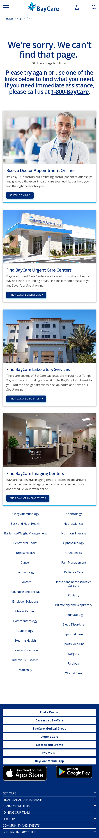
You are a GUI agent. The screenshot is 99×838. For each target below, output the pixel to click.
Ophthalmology (73, 543)
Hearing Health (25, 641)
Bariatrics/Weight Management (25, 533)
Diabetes (25, 582)
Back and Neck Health (25, 524)
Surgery (73, 654)
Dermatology (25, 572)
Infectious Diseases (25, 660)
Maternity (25, 670)
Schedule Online (19, 195)
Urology (73, 663)
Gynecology (25, 631)
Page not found (25, 18)
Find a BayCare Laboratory (25, 398)
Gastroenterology (25, 621)
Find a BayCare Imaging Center (27, 498)
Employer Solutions (25, 601)
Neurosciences (74, 524)
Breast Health (25, 553)
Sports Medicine (73, 644)
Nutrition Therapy (73, 533)
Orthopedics (73, 553)
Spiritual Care (74, 634)
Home (9, 18)
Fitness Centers (25, 611)
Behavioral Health (25, 543)
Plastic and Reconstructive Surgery (73, 583)
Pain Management (73, 562)
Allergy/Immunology (25, 514)
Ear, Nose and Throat (25, 592)
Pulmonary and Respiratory (73, 605)
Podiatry (73, 595)
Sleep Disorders (73, 624)
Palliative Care (73, 572)
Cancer (25, 562)
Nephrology (73, 514)
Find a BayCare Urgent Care (25, 294)
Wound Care (73, 673)
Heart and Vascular (25, 650)
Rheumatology (74, 615)
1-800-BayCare (70, 91)
